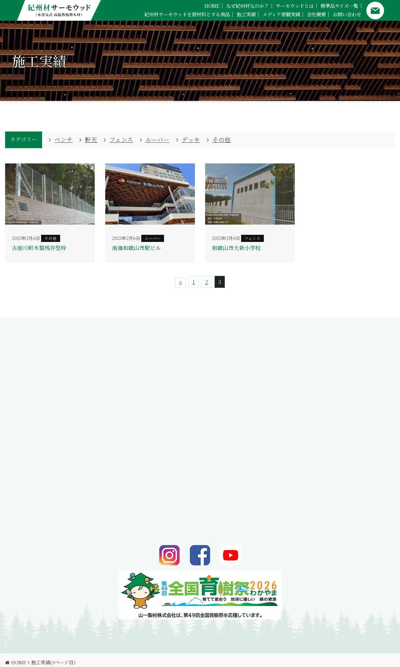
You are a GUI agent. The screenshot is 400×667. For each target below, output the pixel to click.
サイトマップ (147, 655)
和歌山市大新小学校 (236, 248)
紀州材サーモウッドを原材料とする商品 (187, 14)
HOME (211, 5)
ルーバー (157, 139)
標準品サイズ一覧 (339, 5)
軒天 (91, 139)
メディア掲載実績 (281, 14)
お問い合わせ (347, 14)
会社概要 (316, 14)
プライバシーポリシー (105, 655)
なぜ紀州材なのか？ (247, 5)
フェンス (121, 139)
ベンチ (63, 139)
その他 (221, 139)
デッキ (191, 139)
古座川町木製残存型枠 (39, 248)
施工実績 (246, 14)
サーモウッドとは (295, 5)
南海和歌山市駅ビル (136, 248)
